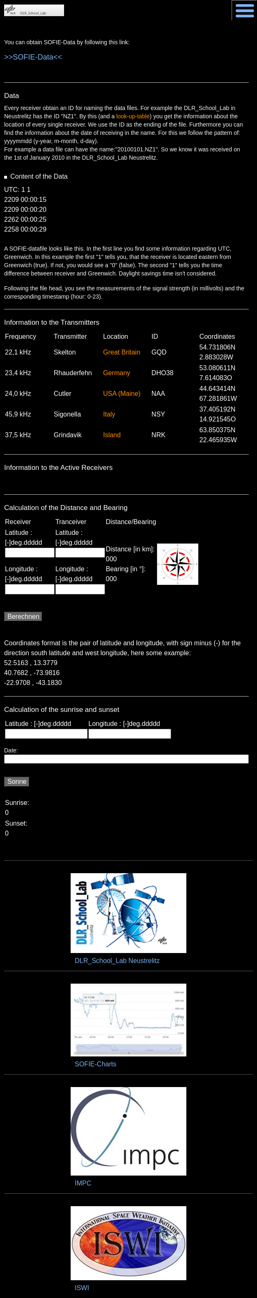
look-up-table (133, 116)
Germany (117, 372)
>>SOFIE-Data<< (33, 57)
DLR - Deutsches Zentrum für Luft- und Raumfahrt (205, 8)
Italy (109, 414)
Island (112, 434)
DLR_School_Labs (34, 10)
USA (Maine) (122, 393)
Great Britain (121, 352)
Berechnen (23, 616)
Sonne (16, 781)
